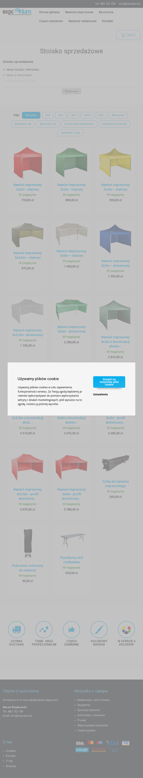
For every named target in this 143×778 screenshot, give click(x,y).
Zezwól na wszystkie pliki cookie (109, 381)
